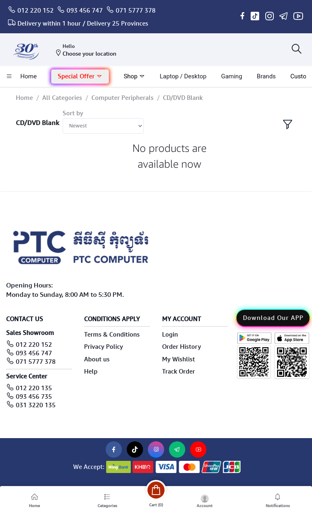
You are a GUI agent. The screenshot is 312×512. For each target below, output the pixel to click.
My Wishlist (178, 359)
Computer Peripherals (122, 98)
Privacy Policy (103, 347)
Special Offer (80, 76)
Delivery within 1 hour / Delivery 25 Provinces (82, 23)
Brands (266, 76)
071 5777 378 (136, 10)
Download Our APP (273, 318)
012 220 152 (35, 10)
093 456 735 (34, 397)
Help (91, 371)
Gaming (231, 76)
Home (24, 98)
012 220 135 (34, 388)
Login (170, 335)
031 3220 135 (36, 405)
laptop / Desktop (183, 76)
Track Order (178, 371)
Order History (181, 347)
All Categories (62, 98)
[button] (80, 76)
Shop (134, 76)
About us (97, 359)
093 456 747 (85, 10)
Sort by (73, 113)
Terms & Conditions (112, 335)
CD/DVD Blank (183, 98)
